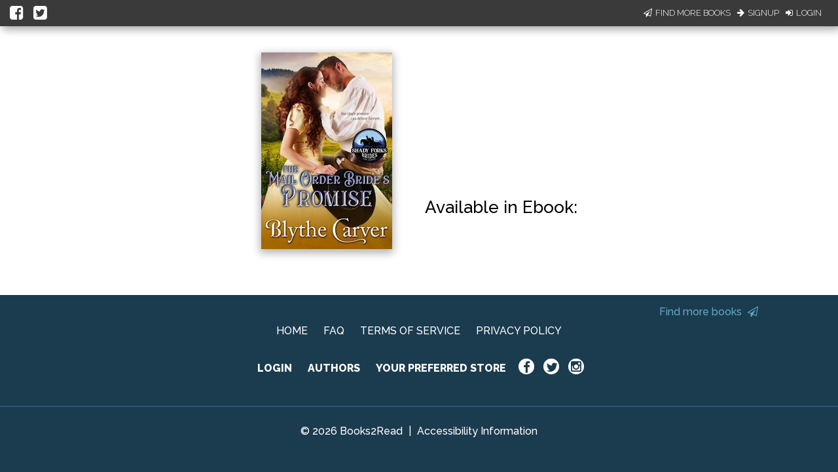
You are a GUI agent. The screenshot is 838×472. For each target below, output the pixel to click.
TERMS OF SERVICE (410, 330)
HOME (292, 330)
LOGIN (274, 368)
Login (804, 13)
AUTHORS (334, 368)
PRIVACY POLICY (519, 330)
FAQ (333, 330)
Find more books (708, 311)
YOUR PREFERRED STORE (441, 368)
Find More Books (687, 13)
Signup (758, 13)
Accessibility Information (477, 431)
